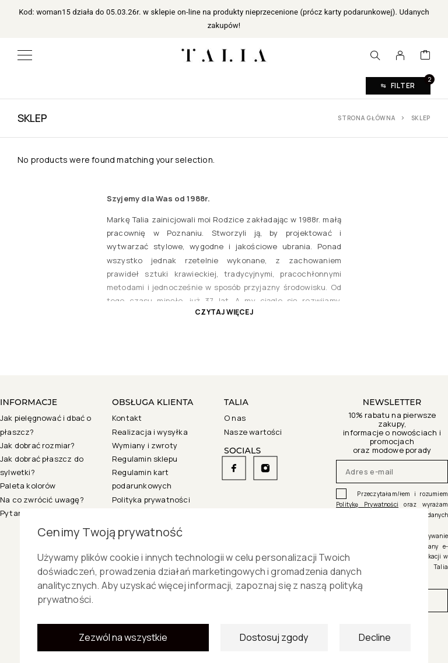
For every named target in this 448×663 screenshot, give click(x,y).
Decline (375, 640)
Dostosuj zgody (274, 640)
